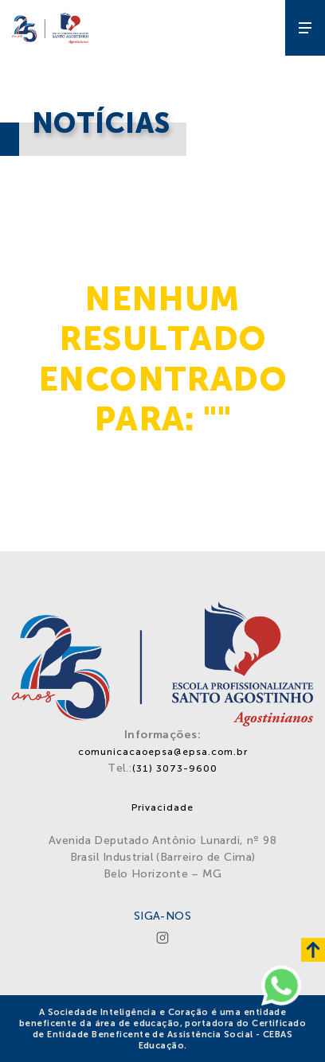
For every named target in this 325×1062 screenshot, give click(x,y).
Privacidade (162, 807)
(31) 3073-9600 (174, 768)
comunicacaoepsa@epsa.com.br (163, 751)
